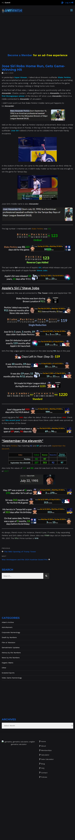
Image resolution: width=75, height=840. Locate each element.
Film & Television (8, 642)
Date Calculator (47, 759)
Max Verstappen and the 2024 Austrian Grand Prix (25, 559)
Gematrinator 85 (40, 834)
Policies (44, 777)
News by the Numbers (11, 658)
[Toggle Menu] (71, 10)
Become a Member (20, 55)
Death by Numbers (9, 637)
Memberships (46, 750)
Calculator (45, 755)
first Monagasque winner (13, 96)
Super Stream (20, 77)
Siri (39, 267)
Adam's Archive (8, 622)
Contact (44, 773)
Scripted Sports (8, 673)
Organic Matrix (7, 663)
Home (43, 741)
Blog (43, 764)
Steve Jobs (42, 270)
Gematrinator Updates (11, 647)
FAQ (42, 768)
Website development (26, 837)
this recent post (12, 420)
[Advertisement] (37, 31)
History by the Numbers (11, 653)
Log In (69, 2)
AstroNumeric (7, 627)
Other (4, 668)
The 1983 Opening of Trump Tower (20, 551)
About (43, 746)
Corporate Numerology (11, 632)
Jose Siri (15, 130)
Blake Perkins (64, 77)
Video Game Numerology (12, 678)
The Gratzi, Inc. (52, 837)
